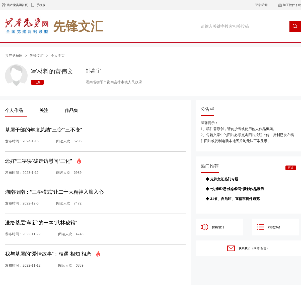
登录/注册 (261, 5)
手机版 (40, 5)
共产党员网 (14, 56)
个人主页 (58, 56)
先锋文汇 (37, 56)
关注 (43, 110)
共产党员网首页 (17, 5)
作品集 (71, 110)
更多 (291, 168)
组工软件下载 (292, 5)
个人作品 (14, 110)
